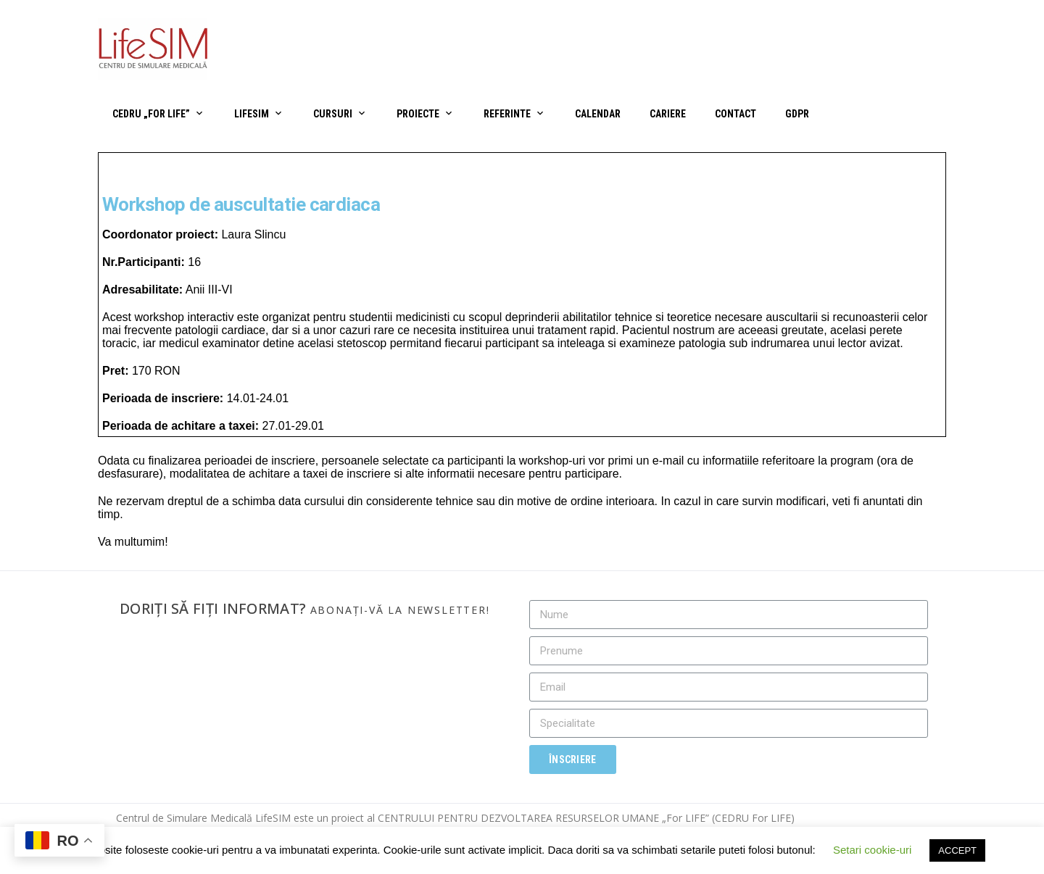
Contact (735, 114)
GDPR (797, 114)
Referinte (507, 114)
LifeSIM (251, 114)
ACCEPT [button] (957, 850)
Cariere (668, 114)
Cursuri (332, 114)
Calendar (598, 114)
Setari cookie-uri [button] (872, 850)
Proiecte (418, 114)
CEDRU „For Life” (151, 114)
